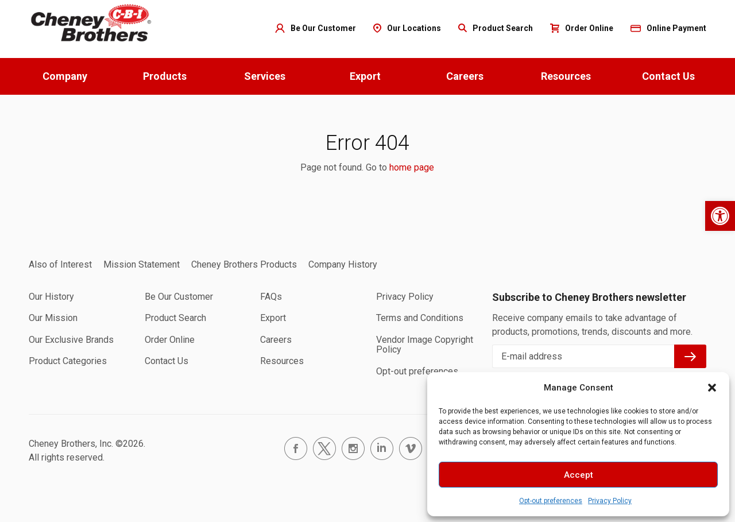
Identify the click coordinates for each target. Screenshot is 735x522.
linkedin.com (381, 448)
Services (264, 76)
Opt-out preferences (550, 501)
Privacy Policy (610, 501)
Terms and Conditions (419, 317)
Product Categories (68, 360)
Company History (342, 264)
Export (365, 76)
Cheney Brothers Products (244, 264)
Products (165, 76)
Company (64, 76)
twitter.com (324, 448)
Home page (92, 23)
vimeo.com (410, 448)
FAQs (271, 296)
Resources (566, 76)
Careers (464, 76)
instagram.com (353, 448)
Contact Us (668, 76)
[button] (720, 216)
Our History (51, 296)
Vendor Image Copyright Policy (424, 344)
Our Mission (53, 317)
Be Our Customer (179, 296)
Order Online (170, 339)
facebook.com (295, 448)
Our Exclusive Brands (71, 339)
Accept (578, 475)
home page (411, 167)
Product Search (175, 317)
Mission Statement (141, 264)
